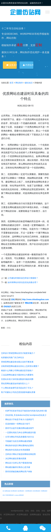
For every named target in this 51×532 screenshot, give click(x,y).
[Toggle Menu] (47, 12)
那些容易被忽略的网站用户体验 (18, 471)
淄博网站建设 (35, 514)
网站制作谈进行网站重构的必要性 (19, 445)
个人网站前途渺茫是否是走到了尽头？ (17, 388)
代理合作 (28, 65)
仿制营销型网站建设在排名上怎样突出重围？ (20, 366)
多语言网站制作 (36, 491)
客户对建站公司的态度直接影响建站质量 (18, 392)
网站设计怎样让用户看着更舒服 (18, 463)
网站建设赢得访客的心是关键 (17, 467)
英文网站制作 (14, 491)
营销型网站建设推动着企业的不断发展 (17, 362)
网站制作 (19, 83)
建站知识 (29, 83)
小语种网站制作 (28, 491)
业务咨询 (11, 65)
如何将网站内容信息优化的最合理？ (23, 282)
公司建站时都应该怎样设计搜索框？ (23, 278)
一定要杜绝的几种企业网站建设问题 (20, 432)
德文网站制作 (21, 491)
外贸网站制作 (44, 491)
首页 (11, 83)
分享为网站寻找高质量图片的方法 (19, 437)
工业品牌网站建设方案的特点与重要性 (17, 375)
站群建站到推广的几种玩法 (12, 357)
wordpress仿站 (17, 511)
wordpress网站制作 (19, 495)
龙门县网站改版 (6, 491)
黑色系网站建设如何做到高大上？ (15, 383)
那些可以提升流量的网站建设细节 (19, 428)
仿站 (9, 328)
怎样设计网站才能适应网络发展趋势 (20, 454)
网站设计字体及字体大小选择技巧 (19, 419)
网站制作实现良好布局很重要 (17, 450)
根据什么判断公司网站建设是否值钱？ (17, 370)
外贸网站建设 (22, 514)
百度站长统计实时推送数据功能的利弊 (17, 379)
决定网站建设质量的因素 (15, 458)
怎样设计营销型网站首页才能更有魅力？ (18, 353)
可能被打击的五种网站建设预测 (18, 441)
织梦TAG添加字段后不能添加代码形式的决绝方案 (26, 411)
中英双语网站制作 (9, 495)
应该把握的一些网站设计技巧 (17, 424)
